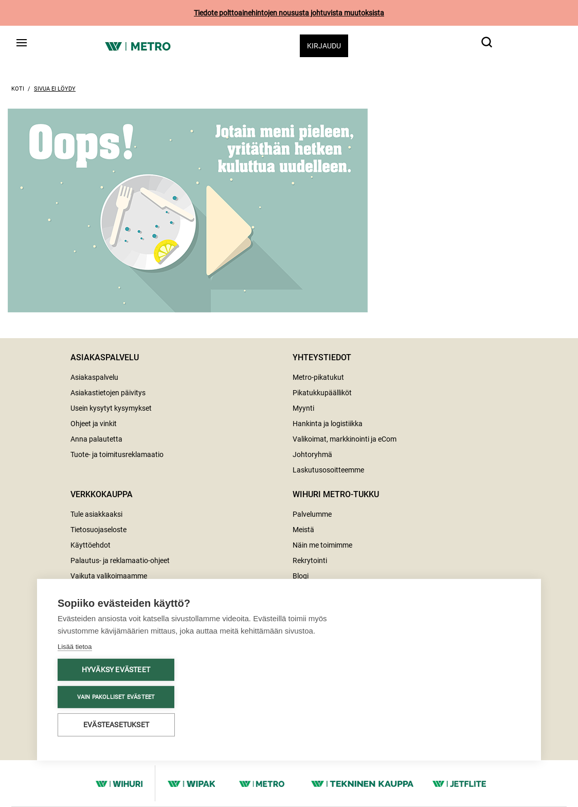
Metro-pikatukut (318, 377)
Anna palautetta (96, 439)
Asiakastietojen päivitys (108, 393)
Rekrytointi (310, 560)
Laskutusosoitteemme (328, 470)
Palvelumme (312, 514)
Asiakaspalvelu (94, 377)
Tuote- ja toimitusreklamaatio (117, 454)
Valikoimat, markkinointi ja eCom (344, 439)
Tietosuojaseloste (98, 529)
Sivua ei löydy (55, 88)
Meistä (303, 529)
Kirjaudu (324, 46)
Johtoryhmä (312, 454)
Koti (17, 88)
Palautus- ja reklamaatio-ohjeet (120, 560)
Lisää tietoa (75, 639)
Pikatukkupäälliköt (322, 393)
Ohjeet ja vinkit (93, 423)
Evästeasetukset (116, 717)
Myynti (303, 408)
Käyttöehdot (90, 545)
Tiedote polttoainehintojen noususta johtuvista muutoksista (289, 13)
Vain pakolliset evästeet (116, 690)
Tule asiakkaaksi (96, 514)
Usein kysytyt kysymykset (111, 408)
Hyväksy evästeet (116, 662)
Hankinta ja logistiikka (328, 423)
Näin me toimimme (322, 545)
